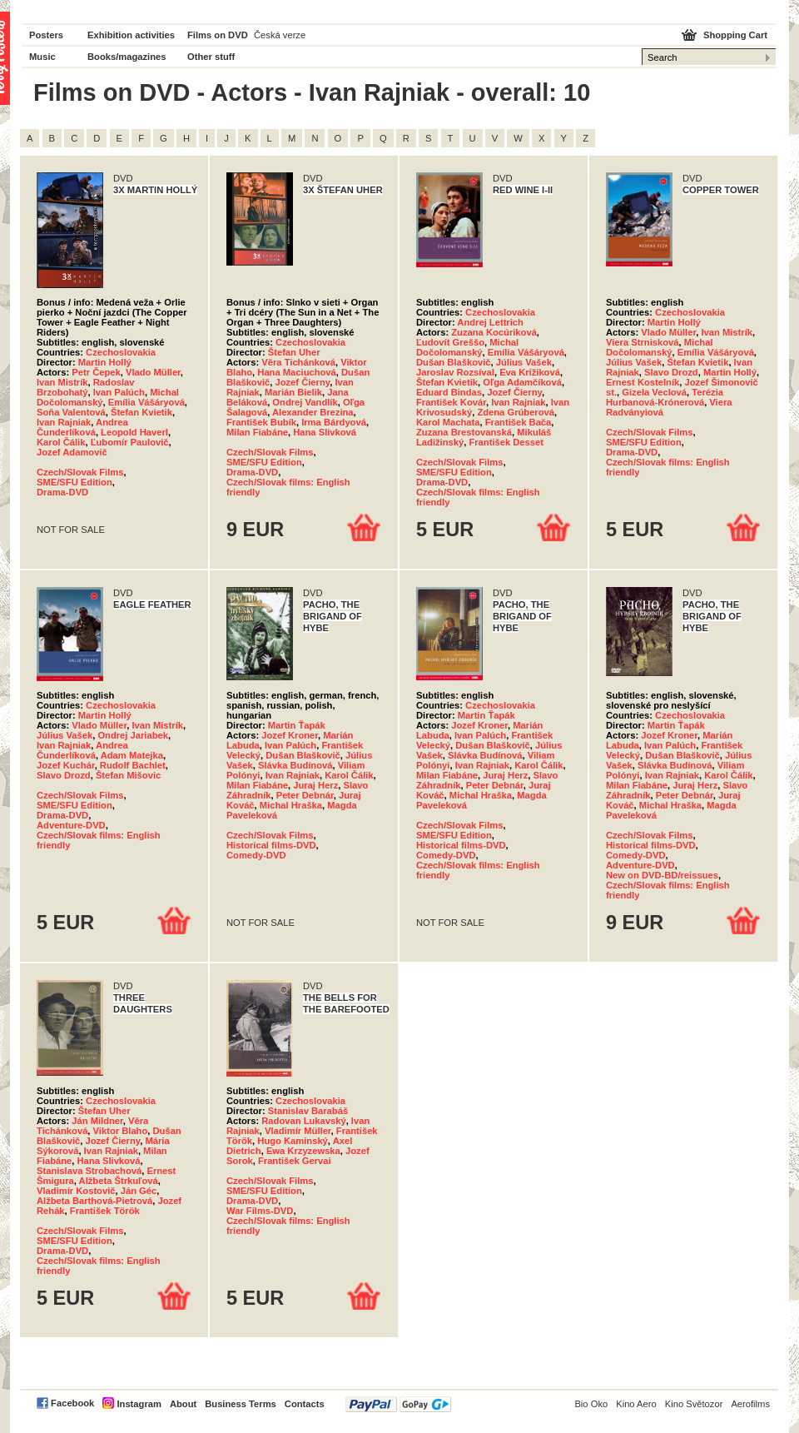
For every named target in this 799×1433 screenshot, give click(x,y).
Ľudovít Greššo (450, 342)
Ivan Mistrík (62, 382)
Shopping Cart (735, 35)
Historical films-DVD (271, 845)
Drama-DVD (62, 492)
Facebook (72, 1403)
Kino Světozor (694, 1404)
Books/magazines (126, 57)
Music (42, 57)
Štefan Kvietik (141, 412)
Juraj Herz (315, 785)
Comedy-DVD (255, 855)
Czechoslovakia (121, 352)
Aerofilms (750, 1404)
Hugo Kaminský (292, 1141)
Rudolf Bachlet (133, 765)
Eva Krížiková (529, 372)
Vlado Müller (153, 372)
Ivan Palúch (119, 392)
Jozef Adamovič (72, 452)
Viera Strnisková (642, 342)
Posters (46, 35)
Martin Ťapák (296, 725)
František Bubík (261, 422)
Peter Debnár (305, 795)
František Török (105, 1211)
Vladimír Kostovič (76, 1191)
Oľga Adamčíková (522, 382)
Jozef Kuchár (66, 765)
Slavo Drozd (671, 372)
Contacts (305, 1404)
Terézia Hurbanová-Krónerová (664, 397)
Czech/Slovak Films (80, 472)
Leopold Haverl (134, 432)
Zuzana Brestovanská (464, 432)
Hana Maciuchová (296, 372)
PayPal (398, 1404)
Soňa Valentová (71, 412)
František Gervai (294, 1161)
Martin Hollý (105, 362)
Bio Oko (591, 1404)
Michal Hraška (291, 805)
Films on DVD (217, 35)
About (183, 1404)
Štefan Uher (294, 352)
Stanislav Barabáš (308, 1111)
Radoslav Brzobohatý (86, 387)
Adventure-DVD (71, 825)
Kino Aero (636, 1404)
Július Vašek (524, 362)
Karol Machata (447, 422)
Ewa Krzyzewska (303, 1151)
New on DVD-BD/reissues (662, 875)
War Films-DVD (259, 1211)
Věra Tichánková (298, 362)
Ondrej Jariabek (132, 735)
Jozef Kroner (289, 735)
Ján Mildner (97, 1121)
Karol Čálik (61, 442)
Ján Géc (139, 1191)
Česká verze (279, 35)
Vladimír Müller (298, 1131)
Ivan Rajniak (64, 422)
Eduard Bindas (449, 392)
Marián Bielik (293, 392)
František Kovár (451, 402)
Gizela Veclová (654, 392)
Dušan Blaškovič (453, 362)
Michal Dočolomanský (467, 347)
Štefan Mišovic (128, 775)
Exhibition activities (131, 35)
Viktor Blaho (120, 1131)
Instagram (139, 1404)
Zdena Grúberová (515, 412)
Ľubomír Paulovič (130, 442)
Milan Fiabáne (257, 432)
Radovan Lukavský (303, 1121)
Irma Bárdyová (333, 422)
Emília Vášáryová (146, 402)
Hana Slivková (324, 432)
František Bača (518, 422)
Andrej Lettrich (490, 322)
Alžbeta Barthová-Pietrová (94, 1201)
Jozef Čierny (302, 382)
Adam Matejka (132, 755)
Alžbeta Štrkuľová (118, 1181)
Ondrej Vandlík (304, 402)
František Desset (506, 442)
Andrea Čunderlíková (82, 427)
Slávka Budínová (295, 765)
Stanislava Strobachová (89, 1171)
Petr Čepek (96, 372)
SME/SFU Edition (74, 482)
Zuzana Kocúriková (494, 332)
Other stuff (211, 57)
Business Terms (240, 1404)
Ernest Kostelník (642, 382)
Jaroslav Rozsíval (455, 372)
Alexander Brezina (313, 412)
